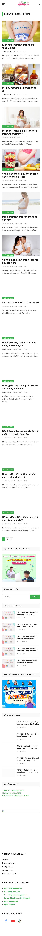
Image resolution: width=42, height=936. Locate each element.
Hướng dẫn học (7, 867)
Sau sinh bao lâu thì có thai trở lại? (20, 302)
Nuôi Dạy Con (8, 40)
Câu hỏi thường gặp (9, 871)
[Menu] (3, 3)
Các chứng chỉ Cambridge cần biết (15, 795)
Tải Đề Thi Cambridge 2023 (13, 790)
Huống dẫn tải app (8, 864)
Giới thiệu (5, 860)
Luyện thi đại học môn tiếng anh (17, 899)
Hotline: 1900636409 (10, 874)
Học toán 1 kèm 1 (11, 902)
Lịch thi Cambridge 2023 (11, 793)
